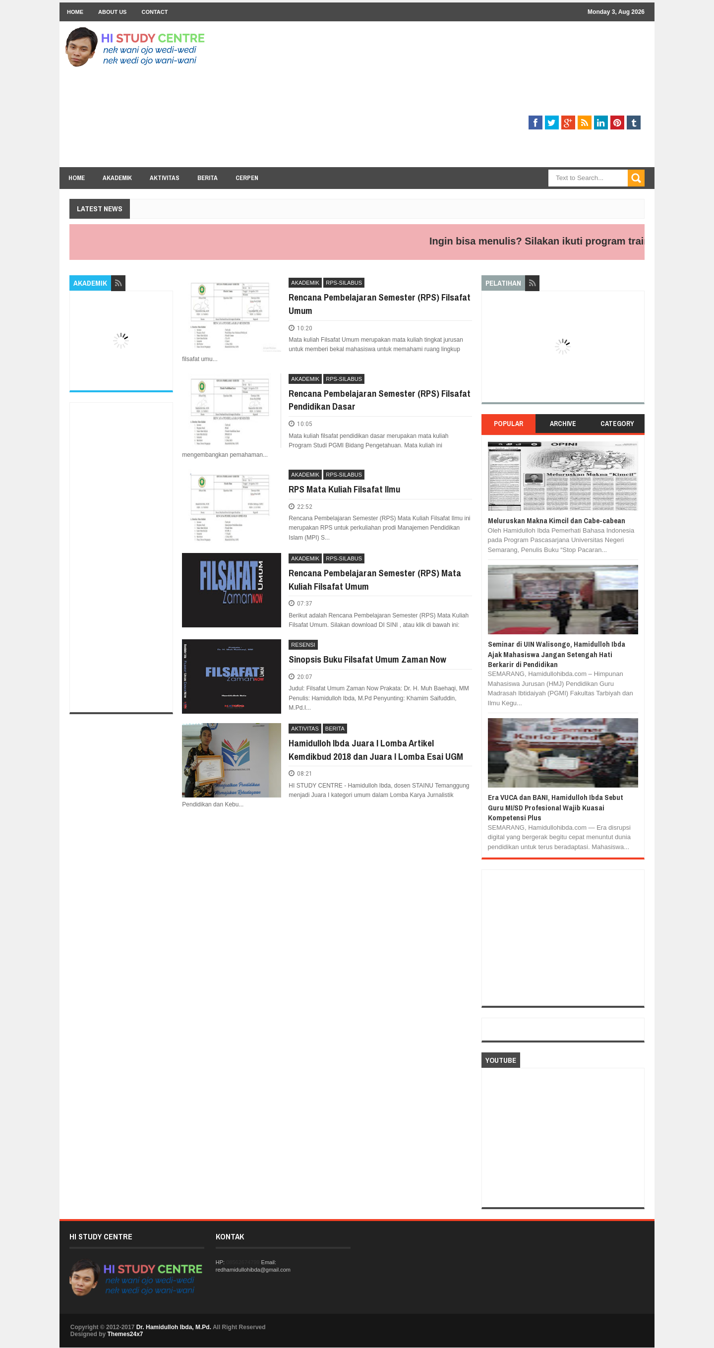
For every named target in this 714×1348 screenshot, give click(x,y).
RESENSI (303, 645)
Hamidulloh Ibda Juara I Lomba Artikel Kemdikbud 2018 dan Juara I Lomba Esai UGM (376, 749)
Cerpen (247, 178)
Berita (207, 178)
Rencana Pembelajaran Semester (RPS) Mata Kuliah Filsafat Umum (375, 579)
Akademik (117, 178)
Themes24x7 (125, 1334)
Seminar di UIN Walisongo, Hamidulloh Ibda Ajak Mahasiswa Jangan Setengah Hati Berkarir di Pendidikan (556, 654)
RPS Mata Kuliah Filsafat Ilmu (344, 489)
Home (75, 12)
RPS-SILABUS (344, 283)
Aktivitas (164, 178)
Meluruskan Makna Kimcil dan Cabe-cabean (556, 520)
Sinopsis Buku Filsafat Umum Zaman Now (367, 659)
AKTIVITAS (304, 729)
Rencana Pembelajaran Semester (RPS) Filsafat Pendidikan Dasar (380, 400)
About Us (112, 12)
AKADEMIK (305, 283)
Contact (154, 12)
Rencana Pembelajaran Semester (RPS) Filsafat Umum (380, 304)
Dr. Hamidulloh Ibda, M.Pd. (173, 1327)
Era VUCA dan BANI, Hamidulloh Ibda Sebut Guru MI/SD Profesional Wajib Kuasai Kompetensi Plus (555, 807)
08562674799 (242, 1262)
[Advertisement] (464, 97)
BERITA (335, 729)
